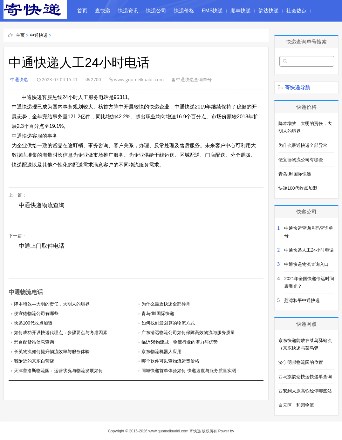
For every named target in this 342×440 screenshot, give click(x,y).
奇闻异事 (87, 32)
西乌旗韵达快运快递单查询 (305, 376)
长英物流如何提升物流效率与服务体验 (52, 351)
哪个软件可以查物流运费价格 (170, 361)
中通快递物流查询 (42, 205)
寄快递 (195, 431)
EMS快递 (212, 10)
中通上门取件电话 (42, 246)
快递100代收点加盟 (33, 322)
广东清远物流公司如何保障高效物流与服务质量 (188, 332)
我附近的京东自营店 (34, 361)
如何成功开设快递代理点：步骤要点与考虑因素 (60, 332)
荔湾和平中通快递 (302, 300)
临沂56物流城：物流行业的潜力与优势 (179, 342)
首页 (82, 10)
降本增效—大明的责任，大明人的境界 (52, 303)
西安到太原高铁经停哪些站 (305, 390)
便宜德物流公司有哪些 (36, 313)
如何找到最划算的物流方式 (168, 322)
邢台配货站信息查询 (34, 342)
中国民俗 (115, 32)
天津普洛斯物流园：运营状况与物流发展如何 (58, 370)
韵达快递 (268, 10)
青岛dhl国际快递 (157, 313)
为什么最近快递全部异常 (165, 303)
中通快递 (39, 35)
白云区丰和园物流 (296, 405)
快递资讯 (128, 10)
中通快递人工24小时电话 (309, 250)
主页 (20, 35)
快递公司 (156, 10)
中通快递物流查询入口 (306, 264)
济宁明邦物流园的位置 (300, 362)
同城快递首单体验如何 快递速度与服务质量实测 (188, 370)
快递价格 (184, 10)
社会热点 (296, 10)
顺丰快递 (240, 10)
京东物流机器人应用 (161, 351)
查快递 (102, 10)
